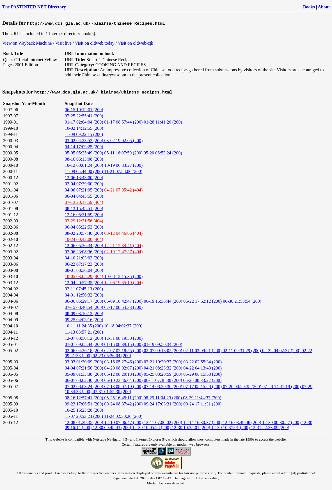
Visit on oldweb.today (95, 43)
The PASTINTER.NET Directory (34, 6)
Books (309, 6)
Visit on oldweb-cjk (135, 43)
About (324, 6)
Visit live (63, 43)
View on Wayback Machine (27, 43)
